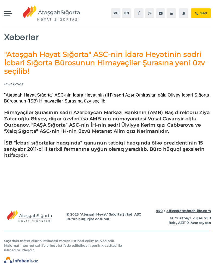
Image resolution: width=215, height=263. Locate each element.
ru (115, 13)
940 (201, 13)
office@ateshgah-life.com (188, 211)
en (126, 13)
